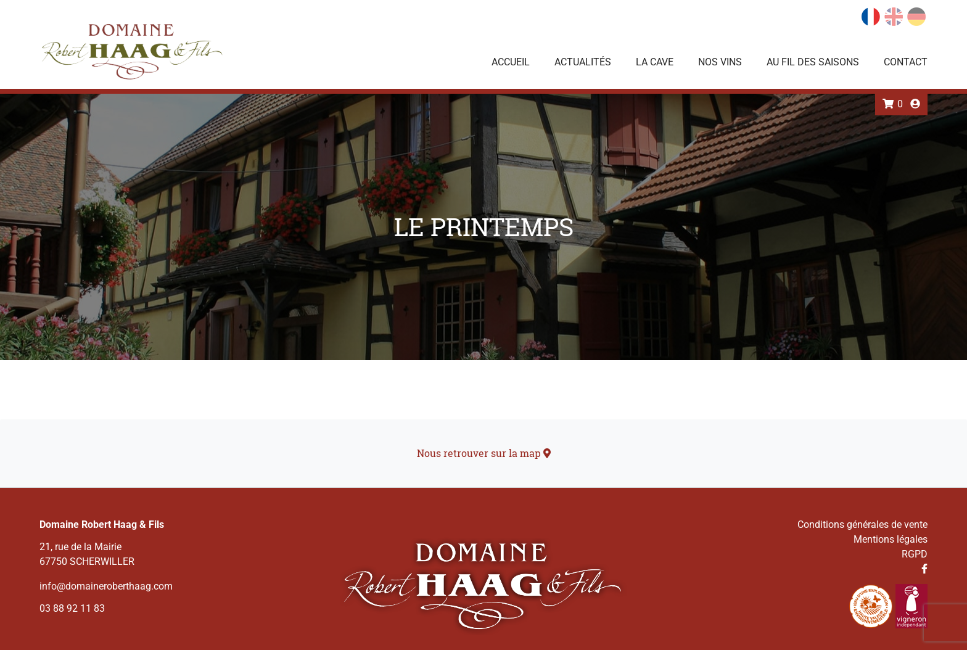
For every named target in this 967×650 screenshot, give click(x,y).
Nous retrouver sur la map (484, 452)
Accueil (511, 62)
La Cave (654, 62)
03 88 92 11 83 (72, 608)
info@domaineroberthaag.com (106, 586)
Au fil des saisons (813, 62)
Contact (906, 62)
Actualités (582, 62)
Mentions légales (891, 539)
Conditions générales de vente (862, 524)
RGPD (915, 554)
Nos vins (720, 62)
